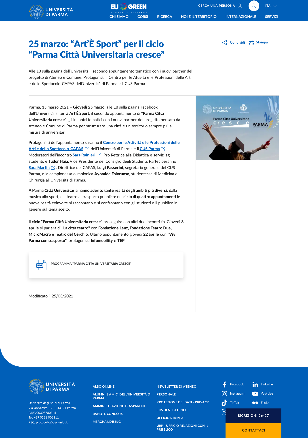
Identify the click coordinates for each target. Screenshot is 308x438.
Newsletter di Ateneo (176, 386)
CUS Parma (150, 149)
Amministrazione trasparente (120, 406)
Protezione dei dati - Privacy (183, 402)
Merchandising (107, 421)
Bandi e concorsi (108, 414)
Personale (166, 394)
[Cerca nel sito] (254, 6)
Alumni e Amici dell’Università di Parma (122, 396)
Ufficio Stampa (170, 418)
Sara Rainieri (84, 155)
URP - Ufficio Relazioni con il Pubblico (182, 427)
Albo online (104, 386)
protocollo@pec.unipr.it (52, 422)
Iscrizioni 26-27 (253, 415)
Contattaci (253, 430)
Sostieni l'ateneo (172, 410)
